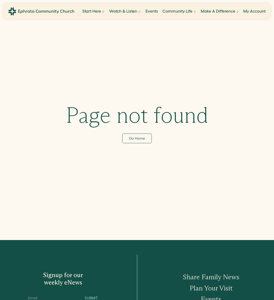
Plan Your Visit (211, 288)
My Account (254, 11)
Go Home (137, 138)
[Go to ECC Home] (41, 11)
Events (152, 11)
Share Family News (211, 277)
